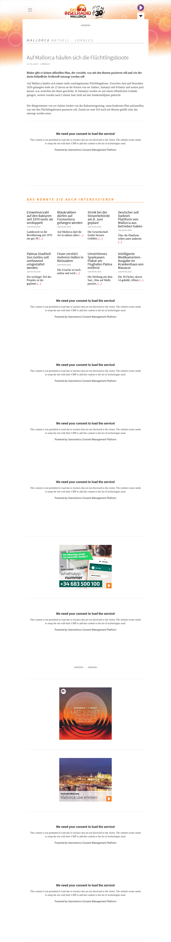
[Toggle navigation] (30, 9)
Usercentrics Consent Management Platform (92, 149)
